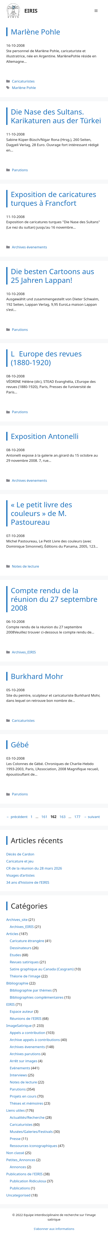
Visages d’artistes (20, 875)
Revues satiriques (24, 962)
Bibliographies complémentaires (36, 997)
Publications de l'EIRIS (24, 1174)
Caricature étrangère (27, 940)
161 (44, 816)
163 (62, 816)
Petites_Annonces (20, 1159)
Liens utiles (15, 1110)
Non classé (15, 1152)
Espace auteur (21, 1011)
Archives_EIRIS (24, 652)
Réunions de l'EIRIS (25, 1018)
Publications (20, 1188)
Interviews (18, 1075)
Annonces (18, 1166)
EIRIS (31, 10)
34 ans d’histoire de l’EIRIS (27, 882)
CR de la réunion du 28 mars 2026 (34, 868)
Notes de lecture (25, 566)
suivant (91, 816)
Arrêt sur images (23, 1060)
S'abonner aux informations (54, 1229)
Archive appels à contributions (35, 1039)
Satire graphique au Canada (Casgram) (42, 969)
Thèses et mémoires (26, 1103)
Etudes (15, 954)
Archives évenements (29, 247)
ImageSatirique (19, 1025)
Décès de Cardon (20, 854)
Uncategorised (18, 1195)
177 (77, 816)
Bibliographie (17, 983)
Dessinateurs (20, 947)
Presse (15, 1138)
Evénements (20, 1068)
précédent (17, 816)
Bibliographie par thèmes (31, 990)
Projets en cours (23, 1096)
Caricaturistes (23, 81)
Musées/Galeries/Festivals (31, 1131)
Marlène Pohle (24, 87)
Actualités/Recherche (27, 1117)
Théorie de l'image (25, 976)
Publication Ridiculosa (28, 1181)
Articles (12, 933)
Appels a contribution (27, 1032)
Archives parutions (25, 1053)
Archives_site (17, 919)
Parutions (20, 170)
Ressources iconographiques (33, 1145)
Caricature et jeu (19, 861)
